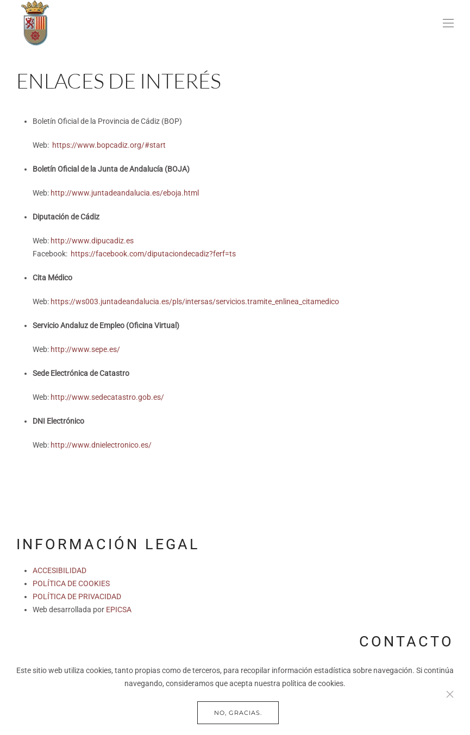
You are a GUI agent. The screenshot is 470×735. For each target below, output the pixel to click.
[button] (448, 23)
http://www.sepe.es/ (85, 349)
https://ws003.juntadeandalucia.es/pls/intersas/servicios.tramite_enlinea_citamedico (195, 301)
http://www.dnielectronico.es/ (101, 445)
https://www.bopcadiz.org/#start (109, 145)
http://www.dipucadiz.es (92, 240)
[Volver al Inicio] (35, 23)
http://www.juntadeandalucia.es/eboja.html (125, 193)
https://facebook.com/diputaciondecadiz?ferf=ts (153, 253)
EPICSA (118, 609)
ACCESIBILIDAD (59, 570)
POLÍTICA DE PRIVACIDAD (77, 596)
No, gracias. (238, 713)
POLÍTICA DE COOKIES (71, 583)
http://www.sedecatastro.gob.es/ (107, 397)
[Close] (450, 694)
